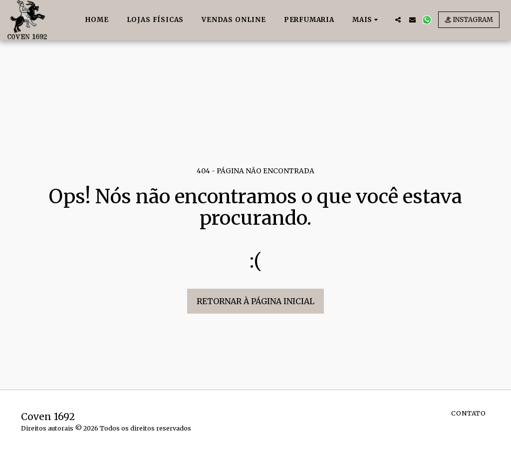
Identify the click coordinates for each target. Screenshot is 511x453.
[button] (398, 19)
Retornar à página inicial (255, 301)
